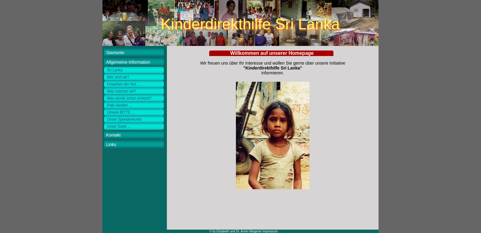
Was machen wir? (121, 91)
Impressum (270, 231)
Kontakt (113, 135)
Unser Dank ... (119, 126)
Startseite (115, 52)
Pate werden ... (119, 105)
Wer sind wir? (118, 77)
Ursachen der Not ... (123, 84)
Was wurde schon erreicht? (129, 98)
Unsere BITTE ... (120, 112)
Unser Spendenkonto (124, 119)
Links (111, 144)
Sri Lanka (115, 70)
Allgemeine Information (128, 62)
